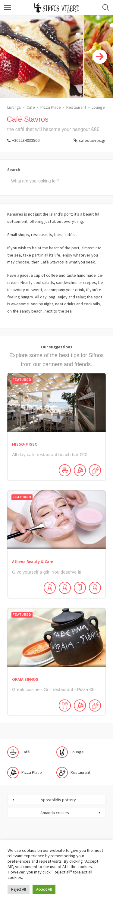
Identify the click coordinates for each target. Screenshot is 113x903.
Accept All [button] (44, 889)
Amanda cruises (54, 812)
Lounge (98, 107)
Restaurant (76, 107)
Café (31, 107)
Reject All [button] (18, 889)
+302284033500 (25, 140)
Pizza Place (50, 107)
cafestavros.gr (92, 140)
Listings (14, 107)
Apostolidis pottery (58, 799)
